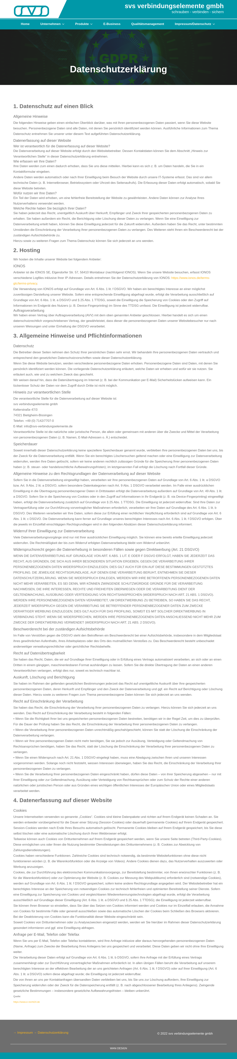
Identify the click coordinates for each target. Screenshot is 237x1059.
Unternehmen (50, 24)
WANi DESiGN (118, 1048)
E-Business (112, 24)
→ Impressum (23, 1032)
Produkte (82, 24)
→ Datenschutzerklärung (51, 1032)
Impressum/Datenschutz (193, 24)
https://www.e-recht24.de (26, 1002)
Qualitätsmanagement (147, 24)
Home (25, 24)
